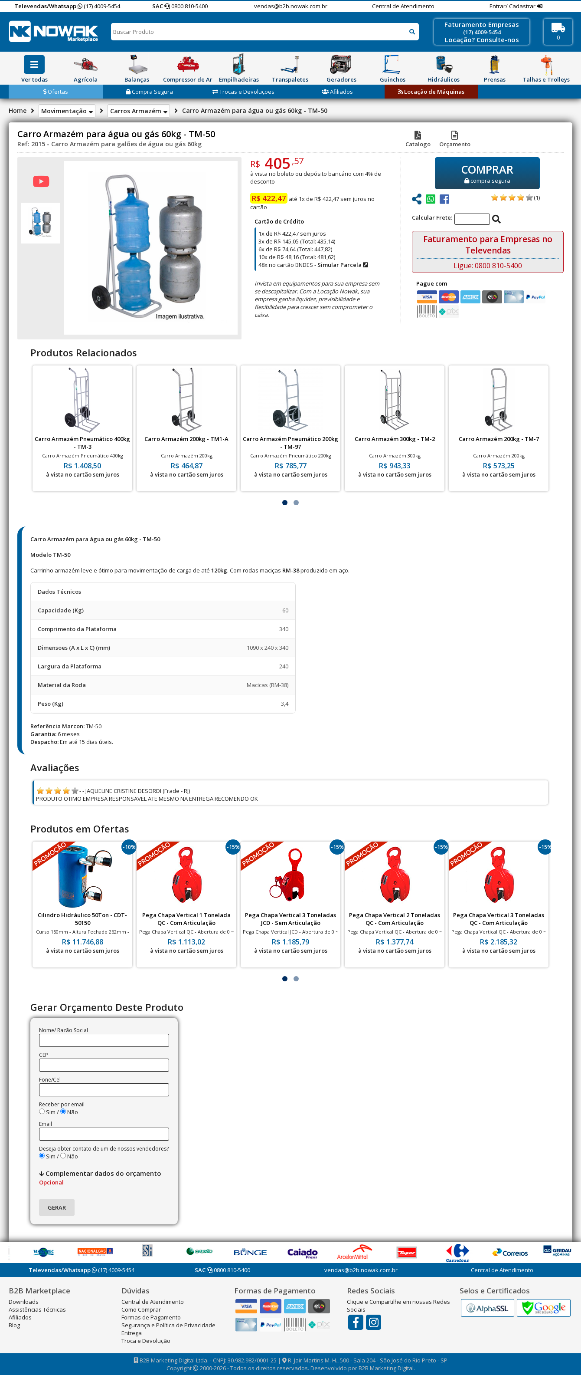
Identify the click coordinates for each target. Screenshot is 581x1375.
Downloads (24, 1302)
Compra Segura (149, 91)
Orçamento (454, 140)
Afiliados (337, 91)
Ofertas (55, 91)
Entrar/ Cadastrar (513, 6)
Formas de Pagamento (151, 1317)
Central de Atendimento (403, 6)
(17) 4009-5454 (99, 6)
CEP (43, 1055)
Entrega (131, 1333)
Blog (14, 1325)
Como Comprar (141, 1309)
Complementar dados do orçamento (100, 1177)
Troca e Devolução (145, 1341)
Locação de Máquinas (431, 91)
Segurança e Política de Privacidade (168, 1325)
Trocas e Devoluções (243, 91)
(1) (537, 197)
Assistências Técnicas (37, 1309)
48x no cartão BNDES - (313, 265)
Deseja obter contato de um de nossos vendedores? (104, 1148)
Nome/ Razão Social (63, 1030)
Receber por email (62, 1104)
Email (45, 1124)
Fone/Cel (50, 1079)
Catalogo (418, 140)
